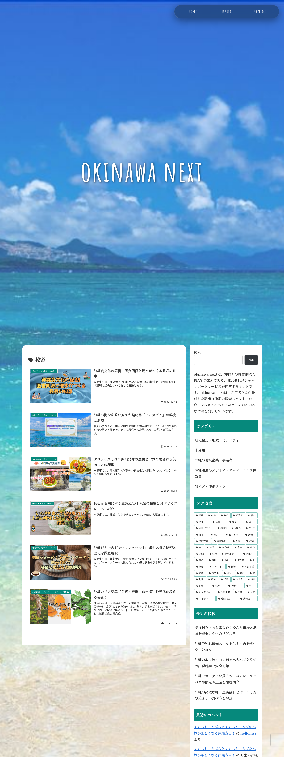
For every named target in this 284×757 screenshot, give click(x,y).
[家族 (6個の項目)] (200, 560)
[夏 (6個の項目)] (253, 560)
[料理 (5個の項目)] (218, 586)
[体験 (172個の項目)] (219, 522)
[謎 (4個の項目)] (251, 586)
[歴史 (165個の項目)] (235, 522)
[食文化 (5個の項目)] (214, 573)
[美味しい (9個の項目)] (221, 541)
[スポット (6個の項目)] (250, 554)
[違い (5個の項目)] (241, 573)
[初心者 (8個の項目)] (225, 547)
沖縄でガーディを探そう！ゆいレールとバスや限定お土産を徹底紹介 (225, 678)
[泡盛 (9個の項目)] (251, 541)
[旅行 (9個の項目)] (211, 547)
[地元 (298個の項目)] (225, 515)
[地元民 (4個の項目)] (248, 598)
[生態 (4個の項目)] (239, 592)
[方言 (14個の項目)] (201, 534)
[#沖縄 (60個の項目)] (222, 528)
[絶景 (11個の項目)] (251, 534)
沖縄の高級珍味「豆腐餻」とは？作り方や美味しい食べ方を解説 (226, 694)
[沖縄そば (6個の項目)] (249, 566)
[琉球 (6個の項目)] (213, 560)
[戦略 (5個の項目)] (252, 579)
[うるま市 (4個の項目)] (224, 592)
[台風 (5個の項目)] (200, 573)
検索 (197, 352)
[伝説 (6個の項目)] (213, 554)
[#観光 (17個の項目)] (236, 528)
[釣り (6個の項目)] (226, 560)
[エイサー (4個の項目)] (205, 598)
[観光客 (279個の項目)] (238, 515)
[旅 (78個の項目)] (251, 522)
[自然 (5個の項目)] (202, 586)
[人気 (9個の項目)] (237, 541)
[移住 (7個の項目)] (252, 547)
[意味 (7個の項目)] (239, 547)
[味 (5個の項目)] (253, 573)
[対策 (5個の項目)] (200, 579)
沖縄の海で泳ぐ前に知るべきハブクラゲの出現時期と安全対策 (225, 662)
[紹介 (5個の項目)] (212, 579)
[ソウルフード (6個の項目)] (230, 554)
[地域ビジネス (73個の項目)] (204, 528)
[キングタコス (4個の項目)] (204, 592)
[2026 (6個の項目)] (200, 554)
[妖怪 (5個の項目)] (225, 579)
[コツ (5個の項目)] (228, 573)
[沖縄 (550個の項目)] (200, 515)
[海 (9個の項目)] (199, 547)
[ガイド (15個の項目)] (251, 528)
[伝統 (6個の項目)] (232, 566)
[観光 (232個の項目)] (252, 515)
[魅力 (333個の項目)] (212, 515)
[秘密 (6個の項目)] (200, 566)
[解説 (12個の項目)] (216, 534)
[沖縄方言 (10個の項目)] (203, 541)
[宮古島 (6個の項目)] (240, 560)
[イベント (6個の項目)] (217, 566)
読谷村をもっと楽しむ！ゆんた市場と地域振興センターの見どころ (226, 630)
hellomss (248, 733)
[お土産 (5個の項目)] (238, 579)
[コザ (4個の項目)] (252, 592)
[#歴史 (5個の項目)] (235, 586)
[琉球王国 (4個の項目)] (227, 598)
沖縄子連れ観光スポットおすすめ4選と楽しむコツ (225, 646)
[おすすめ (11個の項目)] (233, 534)
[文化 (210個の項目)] (202, 522)
